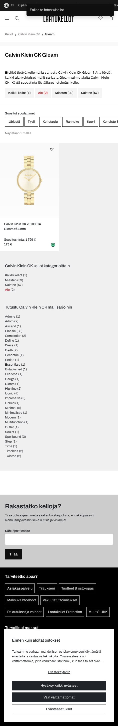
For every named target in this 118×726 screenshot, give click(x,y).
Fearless (11, 374)
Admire (10, 316)
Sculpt (9, 432)
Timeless (11, 451)
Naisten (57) (90, 93)
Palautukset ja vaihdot (24, 612)
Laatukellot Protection (65, 612)
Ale (7, 290)
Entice (9, 360)
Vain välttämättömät (59, 697)
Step (8, 441)
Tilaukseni (47, 588)
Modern (10, 417)
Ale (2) (43, 93)
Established (13, 369)
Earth (9, 350)
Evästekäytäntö (59, 672)
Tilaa (13, 554)
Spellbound (13, 437)
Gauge (9, 379)
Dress (9, 345)
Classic (10, 331)
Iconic (9, 393)
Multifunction (14, 422)
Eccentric (12, 355)
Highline (10, 388)
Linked (9, 403)
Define (9, 340)
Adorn (9, 321)
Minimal (10, 408)
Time (8, 446)
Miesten (10, 280)
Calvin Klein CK (29, 34)
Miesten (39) (64, 93)
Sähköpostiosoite (17, 531)
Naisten (10, 285)
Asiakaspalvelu (19, 588)
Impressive (12, 398)
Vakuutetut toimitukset (60, 600)
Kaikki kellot (13, 275)
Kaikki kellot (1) (19, 93)
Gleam (9, 384)
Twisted (10, 456)
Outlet (9, 427)
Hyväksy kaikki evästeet (59, 685)
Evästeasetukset (59, 709)
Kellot (9, 34)
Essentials (12, 364)
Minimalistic (13, 412)
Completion (13, 336)
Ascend (10, 326)
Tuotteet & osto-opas (77, 588)
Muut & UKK (98, 612)
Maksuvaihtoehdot (21, 600)
